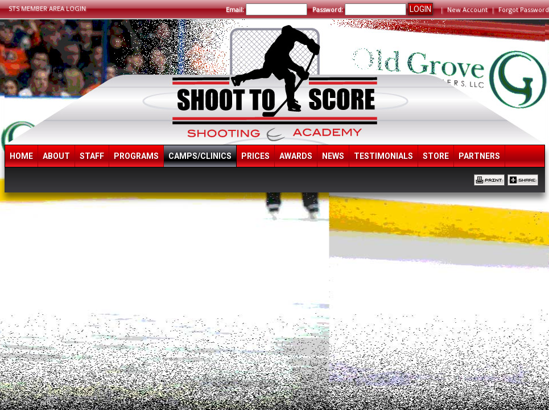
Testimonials (383, 156)
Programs (136, 156)
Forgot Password (523, 9)
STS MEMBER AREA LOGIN (47, 8)
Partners (479, 156)
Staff (92, 156)
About (56, 156)
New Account (467, 9)
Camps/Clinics (200, 156)
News (333, 156)
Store (436, 156)
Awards (295, 156)
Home (21, 156)
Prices (255, 156)
